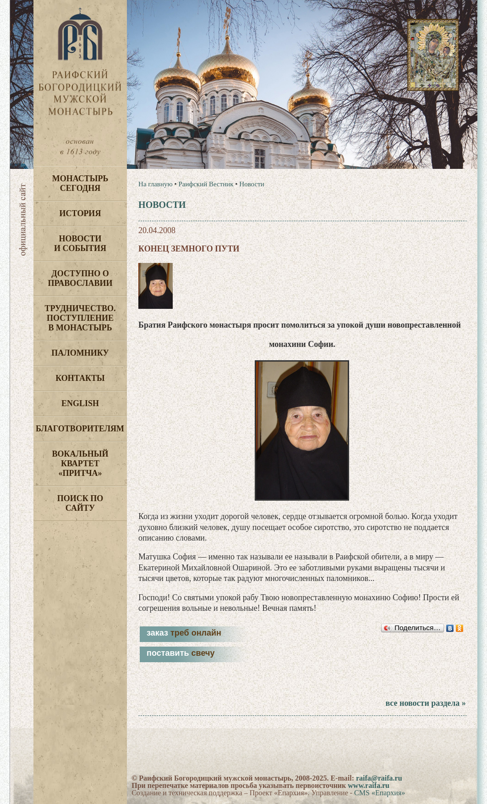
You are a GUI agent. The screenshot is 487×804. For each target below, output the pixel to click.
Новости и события (80, 243)
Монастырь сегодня (80, 183)
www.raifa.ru (368, 785)
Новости (251, 184)
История (80, 213)
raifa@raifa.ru (379, 778)
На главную (155, 184)
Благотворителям (80, 428)
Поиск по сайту (80, 503)
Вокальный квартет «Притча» (80, 463)
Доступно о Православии (80, 278)
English (80, 403)
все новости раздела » (425, 703)
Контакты (79, 378)
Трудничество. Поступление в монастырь (79, 318)
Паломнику (80, 352)
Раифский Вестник (205, 184)
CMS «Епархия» (379, 793)
